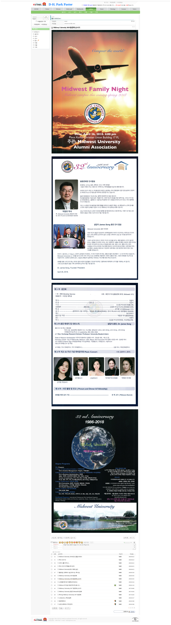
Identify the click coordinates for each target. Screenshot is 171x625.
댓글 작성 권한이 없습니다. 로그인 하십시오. (98, 547)
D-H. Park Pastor (61, 4)
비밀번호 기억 (42, 21)
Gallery (91, 9)
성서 (69, 12)
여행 (85, 12)
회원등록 (112, 2)
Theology (112, 9)
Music (101, 9)
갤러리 (64, 12)
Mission (58, 9)
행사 (80, 12)
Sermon (123, 9)
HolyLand (69, 9)
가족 (96, 12)
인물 (91, 12)
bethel (65, 21)
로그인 (106, 2)
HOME (36, 9)
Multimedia (80, 9)
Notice (134, 9)
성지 (75, 12)
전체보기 (36, 32)
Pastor (47, 9)
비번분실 (119, 2)
